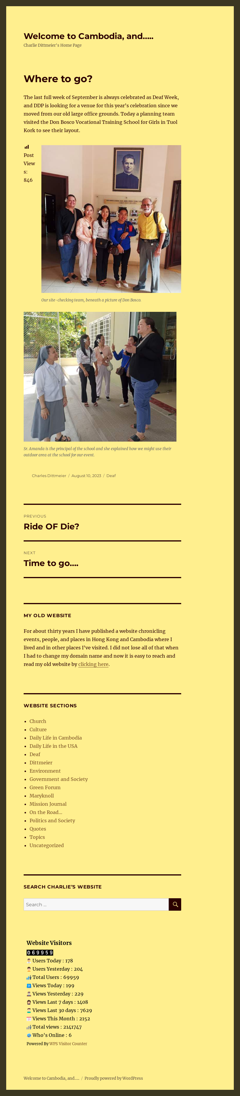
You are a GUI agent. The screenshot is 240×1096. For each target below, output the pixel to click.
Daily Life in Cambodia (56, 738)
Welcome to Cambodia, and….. (88, 36)
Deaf (111, 475)
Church (38, 721)
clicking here (93, 664)
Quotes (38, 829)
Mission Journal (48, 804)
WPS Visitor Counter (68, 1043)
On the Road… (46, 812)
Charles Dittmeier (49, 475)
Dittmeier (41, 763)
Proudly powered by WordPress (114, 1078)
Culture (38, 729)
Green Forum (45, 787)
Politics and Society (52, 820)
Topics (37, 837)
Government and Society (59, 779)
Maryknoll (42, 796)
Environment (45, 771)
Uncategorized (47, 845)
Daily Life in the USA (53, 746)
